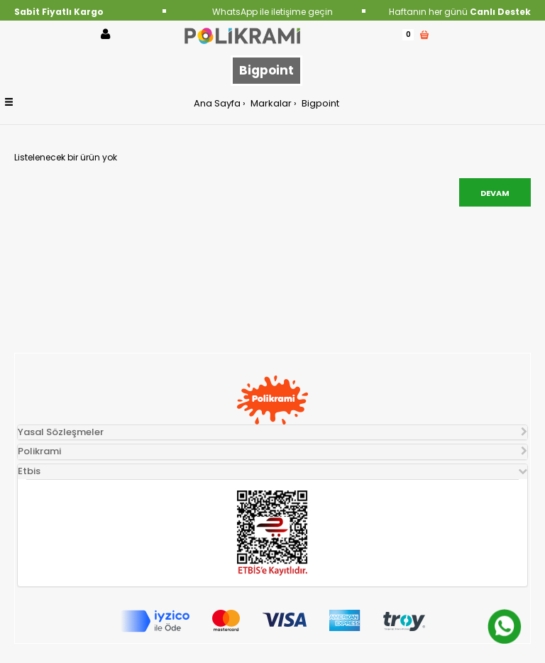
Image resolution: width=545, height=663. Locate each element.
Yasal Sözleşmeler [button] (61, 432)
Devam (495, 193)
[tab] (272, 432)
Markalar (270, 103)
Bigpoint (319, 103)
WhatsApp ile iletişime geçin (272, 12)
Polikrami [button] (39, 451)
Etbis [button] (29, 471)
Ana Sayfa (217, 103)
